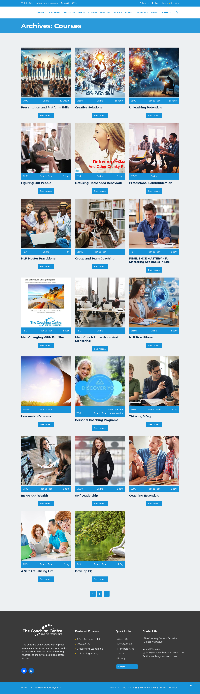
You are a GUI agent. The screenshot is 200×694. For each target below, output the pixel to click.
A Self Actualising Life (37, 571)
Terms (120, 653)
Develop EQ (83, 571)
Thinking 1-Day (140, 416)
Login (165, 3)
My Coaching (124, 644)
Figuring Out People (36, 183)
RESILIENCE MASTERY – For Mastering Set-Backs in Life (149, 260)
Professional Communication (150, 183)
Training (142, 12)
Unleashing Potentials (145, 107)
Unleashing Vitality (87, 653)
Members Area (125, 648)
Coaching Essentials (144, 495)
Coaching (54, 12)
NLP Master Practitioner (39, 258)
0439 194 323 (153, 649)
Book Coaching (123, 12)
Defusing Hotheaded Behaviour (98, 183)
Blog (81, 12)
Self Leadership (86, 495)
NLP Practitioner (141, 337)
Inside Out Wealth (34, 495)
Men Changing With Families (42, 337)
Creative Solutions (88, 107)
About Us (69, 12)
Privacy (121, 658)
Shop (154, 12)
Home (40, 12)
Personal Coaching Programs (96, 420)
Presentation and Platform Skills (45, 107)
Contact (166, 12)
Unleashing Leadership (90, 648)
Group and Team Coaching (95, 258)
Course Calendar (99, 12)
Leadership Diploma (36, 416)
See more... (46, 115)
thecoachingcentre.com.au (161, 656)
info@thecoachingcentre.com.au (41, 3)
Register (174, 3)
